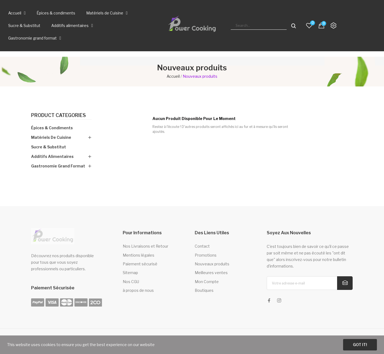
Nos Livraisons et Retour (145, 246)
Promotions (206, 255)
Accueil (17, 13)
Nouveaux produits (212, 264)
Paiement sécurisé (140, 264)
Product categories (58, 115)
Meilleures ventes (211, 272)
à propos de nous (138, 290)
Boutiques (204, 290)
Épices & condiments (56, 13)
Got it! (360, 344)
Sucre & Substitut (24, 25)
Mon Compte (207, 281)
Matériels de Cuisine (107, 13)
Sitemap (130, 272)
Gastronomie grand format (34, 38)
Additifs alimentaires (72, 26)
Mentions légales (138, 255)
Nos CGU (131, 281)
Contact (202, 246)
